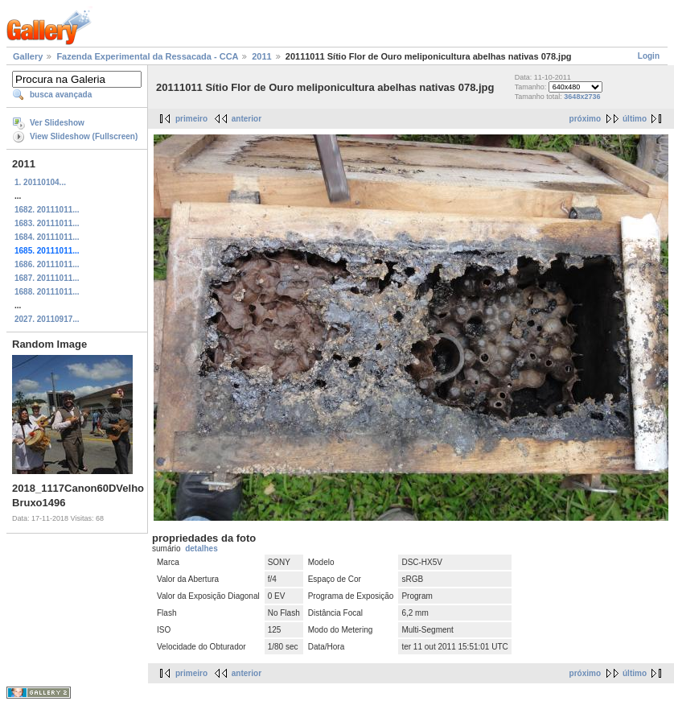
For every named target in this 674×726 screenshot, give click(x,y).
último (635, 118)
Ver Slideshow (57, 122)
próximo (585, 118)
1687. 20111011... (47, 278)
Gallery (28, 56)
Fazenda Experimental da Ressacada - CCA (147, 56)
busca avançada (61, 94)
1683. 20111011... (47, 223)
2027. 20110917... (47, 319)
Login (649, 56)
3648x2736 (582, 97)
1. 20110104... (40, 182)
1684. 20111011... (47, 237)
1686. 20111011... (47, 264)
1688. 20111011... (47, 291)
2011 (261, 56)
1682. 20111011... (47, 209)
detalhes (201, 548)
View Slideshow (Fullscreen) (84, 136)
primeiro (191, 118)
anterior (246, 118)
